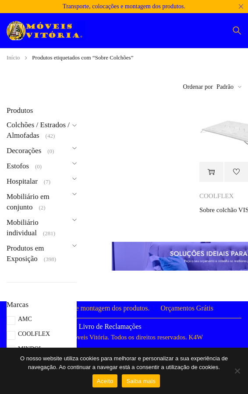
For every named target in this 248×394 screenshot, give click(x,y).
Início (13, 57)
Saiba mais (141, 381)
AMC (25, 319)
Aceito (105, 381)
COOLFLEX (34, 334)
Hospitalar (22, 181)
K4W (196, 337)
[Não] (237, 370)
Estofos (18, 166)
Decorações (24, 150)
